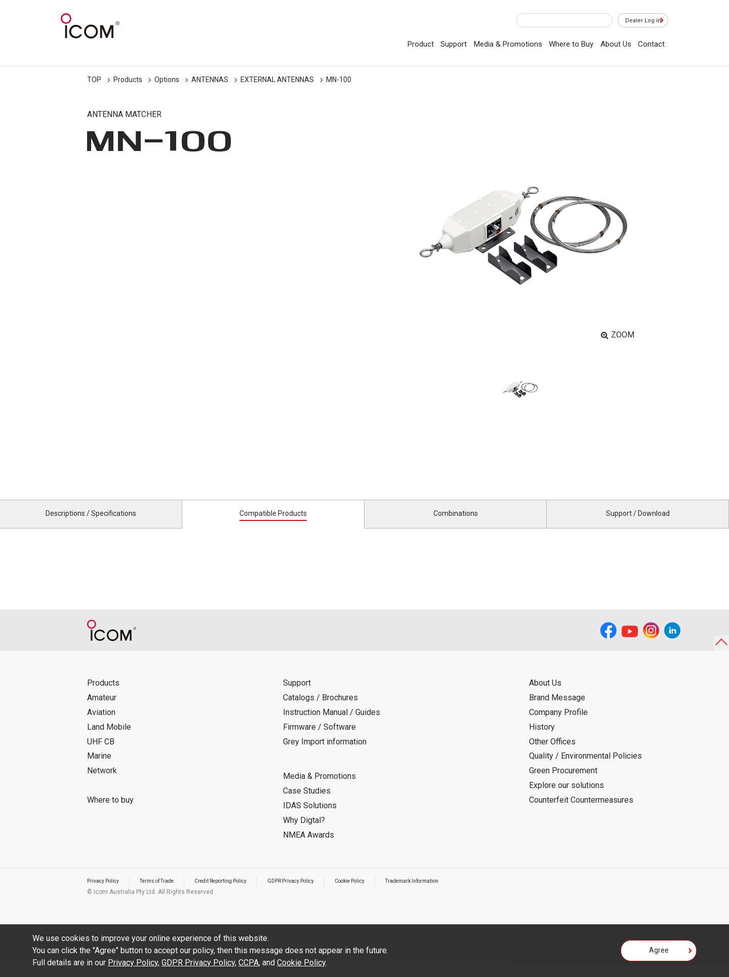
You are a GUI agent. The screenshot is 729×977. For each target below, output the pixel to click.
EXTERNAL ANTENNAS (277, 80)
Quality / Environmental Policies (585, 767)
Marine (99, 767)
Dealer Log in (638, 20)
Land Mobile (109, 738)
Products (127, 80)
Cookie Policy (389, 892)
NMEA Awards (308, 846)
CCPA (248, 962)
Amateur (101, 709)
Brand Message (557, 709)
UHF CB (100, 753)
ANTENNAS (209, 80)
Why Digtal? (304, 832)
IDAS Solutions (310, 817)
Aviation (101, 724)
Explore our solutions (566, 797)
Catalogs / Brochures (320, 709)
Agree (659, 954)
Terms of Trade (167, 892)
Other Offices (552, 753)
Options (166, 80)
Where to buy (110, 811)
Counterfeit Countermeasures (581, 811)
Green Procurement (563, 782)
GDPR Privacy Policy (321, 892)
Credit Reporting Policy (241, 892)
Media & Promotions (508, 44)
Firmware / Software (319, 738)
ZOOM (622, 335)
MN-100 (338, 80)
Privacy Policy (106, 892)
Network (102, 782)
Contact (651, 44)
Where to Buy (571, 44)
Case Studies (307, 802)
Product (421, 44)
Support (453, 44)
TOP (94, 80)
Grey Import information (325, 753)
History (542, 738)
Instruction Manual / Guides (331, 724)
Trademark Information (460, 892)
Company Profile (558, 724)
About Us (615, 44)
